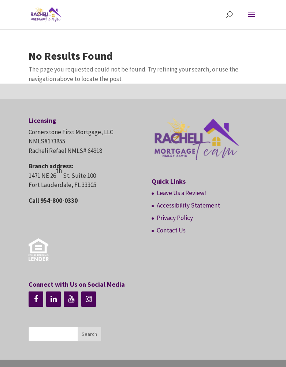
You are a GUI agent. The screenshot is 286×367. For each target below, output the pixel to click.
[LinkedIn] (53, 299)
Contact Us (171, 230)
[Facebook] (36, 299)
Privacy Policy (175, 218)
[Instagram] (88, 299)
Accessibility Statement (188, 205)
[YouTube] (71, 299)
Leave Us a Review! (181, 193)
